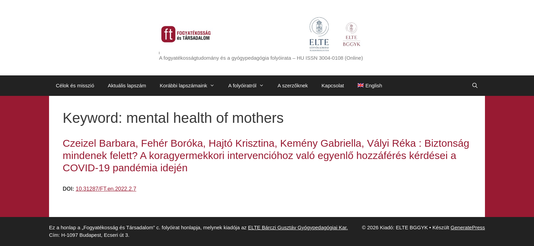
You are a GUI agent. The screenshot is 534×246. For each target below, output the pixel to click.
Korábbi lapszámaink (190, 85)
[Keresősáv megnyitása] (475, 85)
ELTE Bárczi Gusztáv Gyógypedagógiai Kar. (298, 227)
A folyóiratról (249, 85)
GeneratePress (468, 227)
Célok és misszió (75, 85)
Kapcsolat (332, 85)
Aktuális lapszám (127, 85)
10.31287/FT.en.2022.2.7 (106, 189)
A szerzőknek (293, 85)
